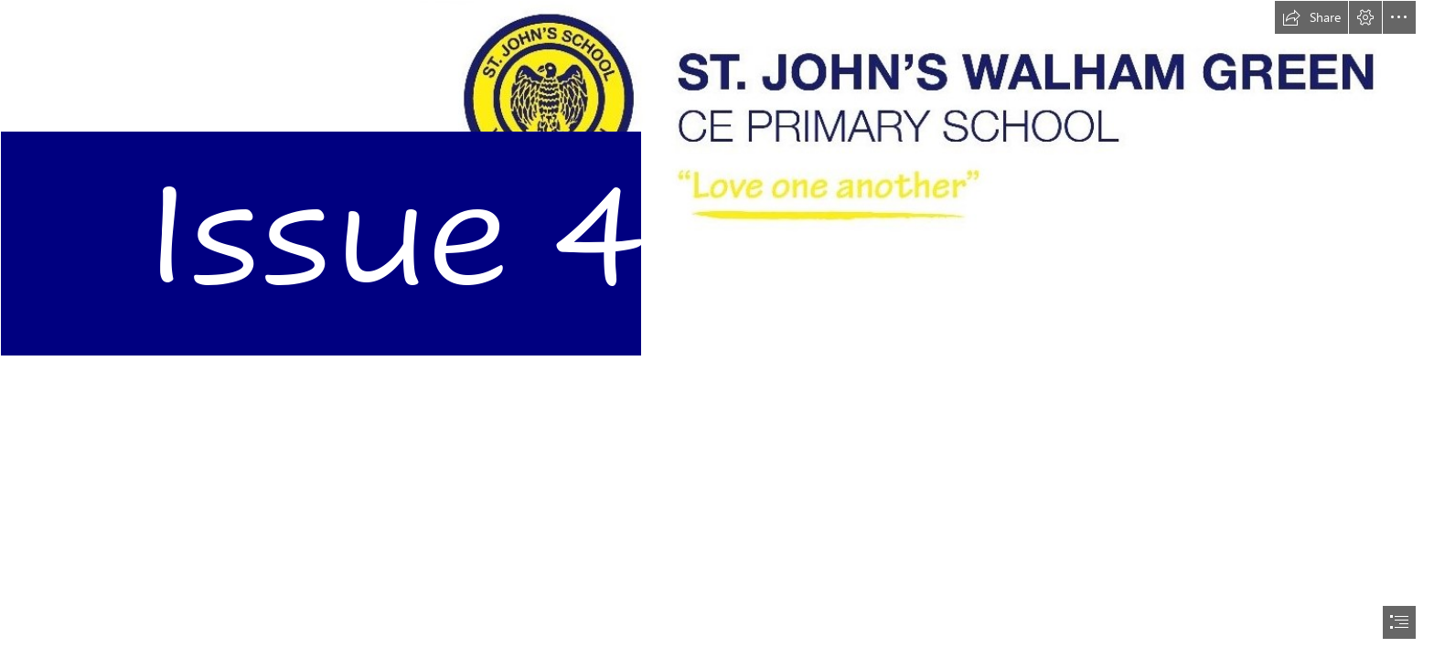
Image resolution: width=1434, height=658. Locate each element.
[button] (1311, 17)
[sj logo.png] (717, 205)
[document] (717, 329)
